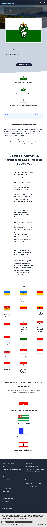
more (39, 522)
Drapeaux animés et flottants (23, 93)
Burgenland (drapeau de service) (7, 314)
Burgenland (40, 298)
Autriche (34, 49)
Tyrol (40, 343)
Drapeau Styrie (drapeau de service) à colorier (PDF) (23, 105)
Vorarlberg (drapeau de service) (23, 370)
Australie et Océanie (7, 479)
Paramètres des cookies (31, 486)
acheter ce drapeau (24, 64)
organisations (5, 501)
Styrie (23, 343)
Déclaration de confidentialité (33, 483)
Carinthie (23, 313)
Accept (23, 522)
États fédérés (5, 491)
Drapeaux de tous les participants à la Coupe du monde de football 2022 (35, 470)
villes (3, 494)
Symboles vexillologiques (31, 466)
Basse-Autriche (7, 298)
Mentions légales (29, 480)
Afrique (4, 466)
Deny (8, 522)
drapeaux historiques (7, 504)
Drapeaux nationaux (8, 463)
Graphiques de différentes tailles (23, 82)
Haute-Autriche (7, 328)
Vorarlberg (7, 369)
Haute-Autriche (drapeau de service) (23, 329)
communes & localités (7, 498)
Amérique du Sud (6, 473)
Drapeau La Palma (23, 437)
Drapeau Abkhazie (23, 424)
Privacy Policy (43, 524)
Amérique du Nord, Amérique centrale (12, 469)
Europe (3, 483)
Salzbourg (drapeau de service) (40, 329)
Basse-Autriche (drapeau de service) (23, 299)
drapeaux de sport (7, 508)
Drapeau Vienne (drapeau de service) (23, 410)
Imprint (39, 524)
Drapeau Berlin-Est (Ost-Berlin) (23, 450)
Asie (3, 476)
